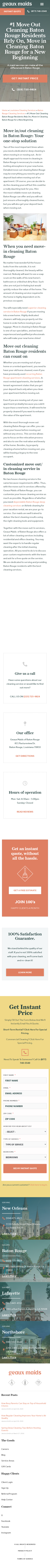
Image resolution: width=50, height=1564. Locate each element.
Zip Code (7, 1114)
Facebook (5, 1521)
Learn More (9, 1233)
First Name (8, 1075)
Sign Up (5, 1488)
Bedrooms (8, 1152)
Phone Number (10, 1101)
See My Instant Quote (25, 1168)
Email (6, 1088)
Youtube (5, 1527)
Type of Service (11, 1139)
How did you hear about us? (17, 1126)
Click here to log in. (38, 1185)
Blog (3, 1455)
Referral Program (9, 1494)
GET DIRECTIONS (25, 756)
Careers (5, 1449)
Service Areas (7, 1461)
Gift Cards (6, 1467)
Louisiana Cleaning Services (23, 110)
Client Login (7, 1482)
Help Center (7, 1500)
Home (5, 110)
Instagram (6, 1533)
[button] (42, 4)
